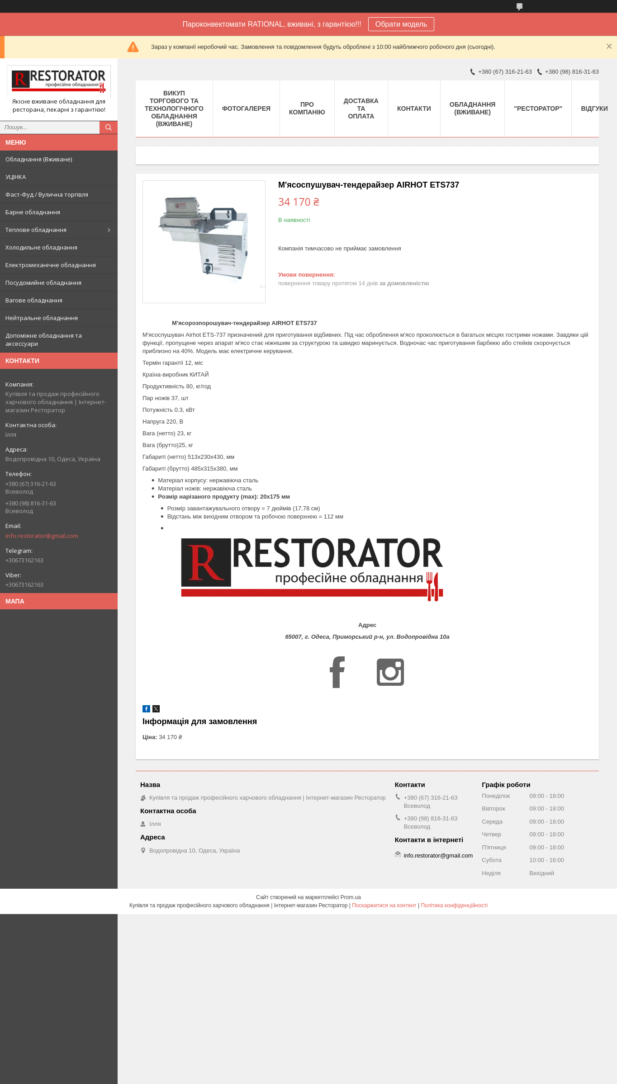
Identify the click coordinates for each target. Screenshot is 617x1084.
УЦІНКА (15, 177)
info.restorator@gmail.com (41, 536)
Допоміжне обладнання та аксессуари (43, 339)
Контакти (414, 108)
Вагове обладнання (33, 300)
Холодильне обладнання (41, 247)
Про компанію (307, 108)
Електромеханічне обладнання (50, 265)
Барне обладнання (32, 212)
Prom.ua (351, 897)
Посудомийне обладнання (43, 282)
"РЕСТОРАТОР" (538, 108)
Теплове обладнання (35, 230)
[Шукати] (109, 127)
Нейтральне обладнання (41, 318)
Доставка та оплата (361, 108)
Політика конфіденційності (454, 905)
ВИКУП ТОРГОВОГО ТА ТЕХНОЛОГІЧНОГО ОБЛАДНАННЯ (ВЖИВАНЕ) (174, 108)
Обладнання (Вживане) (38, 159)
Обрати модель (401, 24)
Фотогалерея (246, 108)
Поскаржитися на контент (384, 905)
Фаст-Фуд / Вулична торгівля (46, 194)
